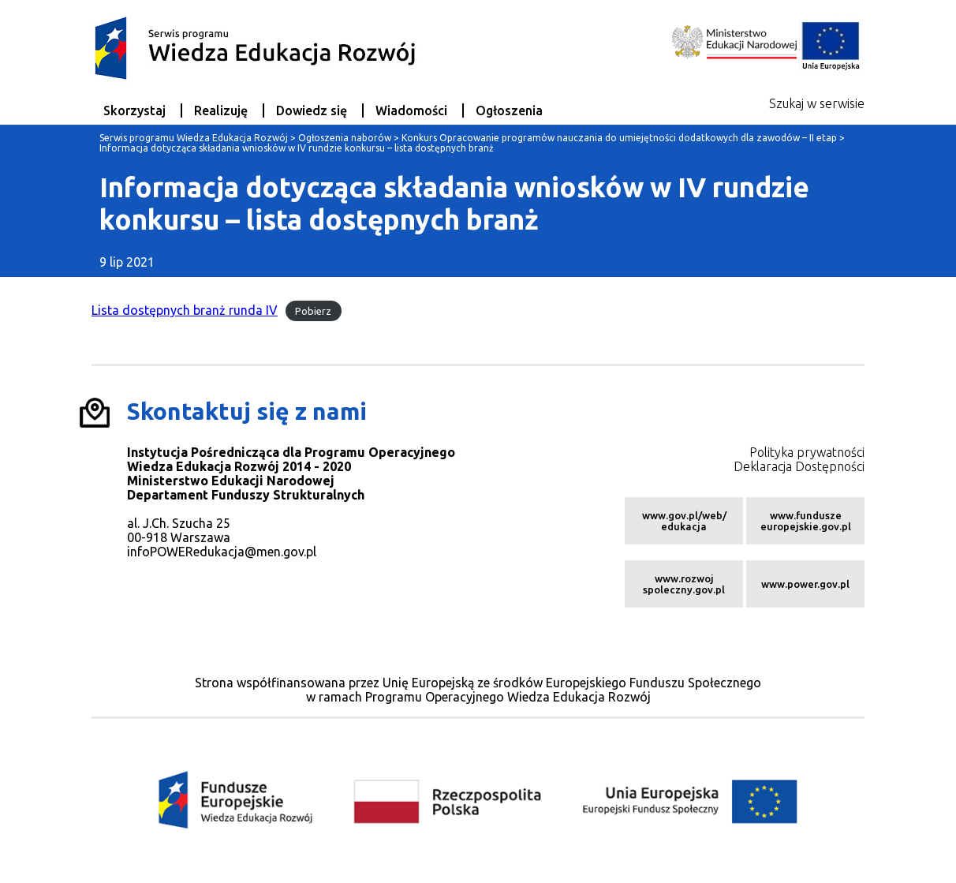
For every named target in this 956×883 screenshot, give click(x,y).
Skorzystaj (134, 110)
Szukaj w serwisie (817, 103)
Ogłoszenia (509, 110)
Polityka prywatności (807, 452)
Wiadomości (411, 110)
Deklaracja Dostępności (799, 466)
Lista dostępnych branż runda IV (184, 310)
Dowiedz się (311, 110)
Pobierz (313, 310)
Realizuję (221, 110)
